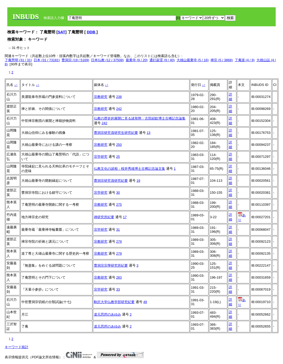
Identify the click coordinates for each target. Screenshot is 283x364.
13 (148, 133)
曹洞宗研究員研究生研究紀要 (116, 133)
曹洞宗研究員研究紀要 (111, 181)
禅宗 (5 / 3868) (221, 60)
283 (119, 277)
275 (119, 204)
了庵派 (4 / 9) (245, 60)
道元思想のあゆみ (107, 314)
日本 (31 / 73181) (47, 60)
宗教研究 (100, 97)
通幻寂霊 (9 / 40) (162, 60)
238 (119, 97)
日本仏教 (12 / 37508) (107, 60)
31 (118, 229)
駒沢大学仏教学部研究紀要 (114, 302)
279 (119, 241)
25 (118, 157)
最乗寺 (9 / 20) (137, 60)
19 (138, 181)
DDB (92, 32)
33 (118, 289)
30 (118, 192)
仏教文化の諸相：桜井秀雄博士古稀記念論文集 (129, 169)
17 (125, 217)
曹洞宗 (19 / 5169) (75, 60)
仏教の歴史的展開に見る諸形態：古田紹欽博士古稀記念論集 (139, 118)
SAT (61, 32)
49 (145, 302)
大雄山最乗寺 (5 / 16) (193, 60)
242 (119, 109)
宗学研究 (100, 157)
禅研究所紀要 (104, 217)
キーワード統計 (16, 347)
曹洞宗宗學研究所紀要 (111, 265)
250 (119, 145)
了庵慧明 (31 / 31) (18, 60)
